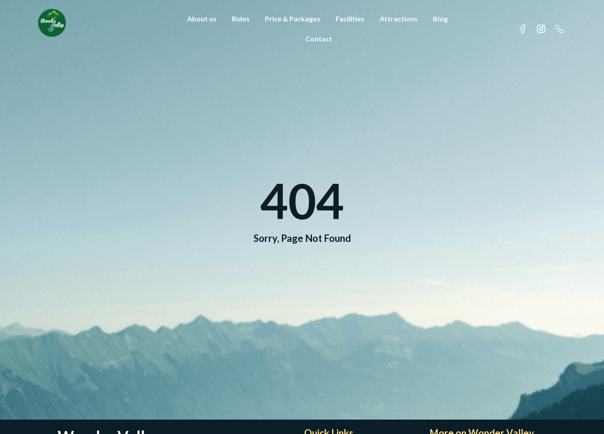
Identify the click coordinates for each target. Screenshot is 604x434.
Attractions (399, 18)
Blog (440, 18)
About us (201, 18)
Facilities (350, 18)
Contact (318, 38)
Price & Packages (292, 18)
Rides (241, 18)
